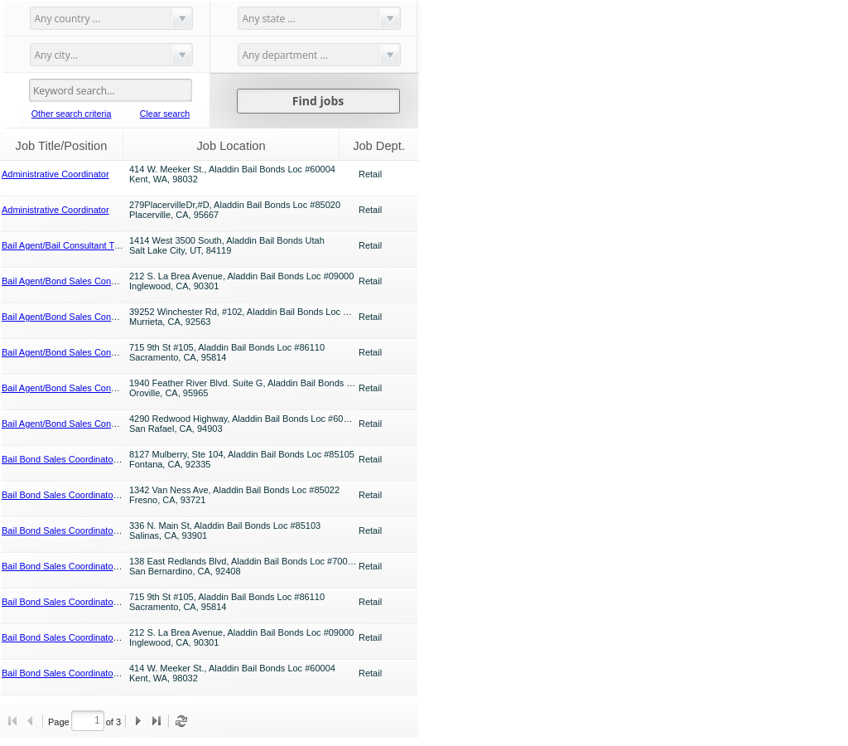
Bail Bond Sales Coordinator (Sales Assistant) (94, 459)
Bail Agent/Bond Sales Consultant (70, 281)
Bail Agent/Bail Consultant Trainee (70, 245)
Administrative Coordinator (55, 174)
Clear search (165, 114)
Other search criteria (71, 114)
